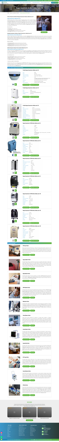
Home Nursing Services (36, 2)
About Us (39, 0)
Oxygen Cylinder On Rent (26, 260)
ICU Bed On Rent (25, 386)
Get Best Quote (26, 85)
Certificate (54, 0)
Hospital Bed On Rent (26, 344)
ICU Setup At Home (26, 246)
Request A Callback (35, 85)
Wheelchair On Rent (26, 302)
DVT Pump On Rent (26, 358)
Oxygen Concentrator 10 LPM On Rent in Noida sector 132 (32, 194)
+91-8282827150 (3, 0)
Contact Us (45, 0)
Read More (32, 255)
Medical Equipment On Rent (27, 2)
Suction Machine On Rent (27, 372)
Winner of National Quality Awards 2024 (32, 0)
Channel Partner (50, 0)
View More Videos (29, 421)
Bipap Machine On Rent (26, 274)
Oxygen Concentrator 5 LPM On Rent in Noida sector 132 (32, 123)
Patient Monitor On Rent (26, 316)
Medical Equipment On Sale (45, 2)
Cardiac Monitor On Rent (27, 330)
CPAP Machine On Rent (26, 288)
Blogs (42, 0)
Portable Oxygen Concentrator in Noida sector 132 (31, 70)
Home (21, 2)
